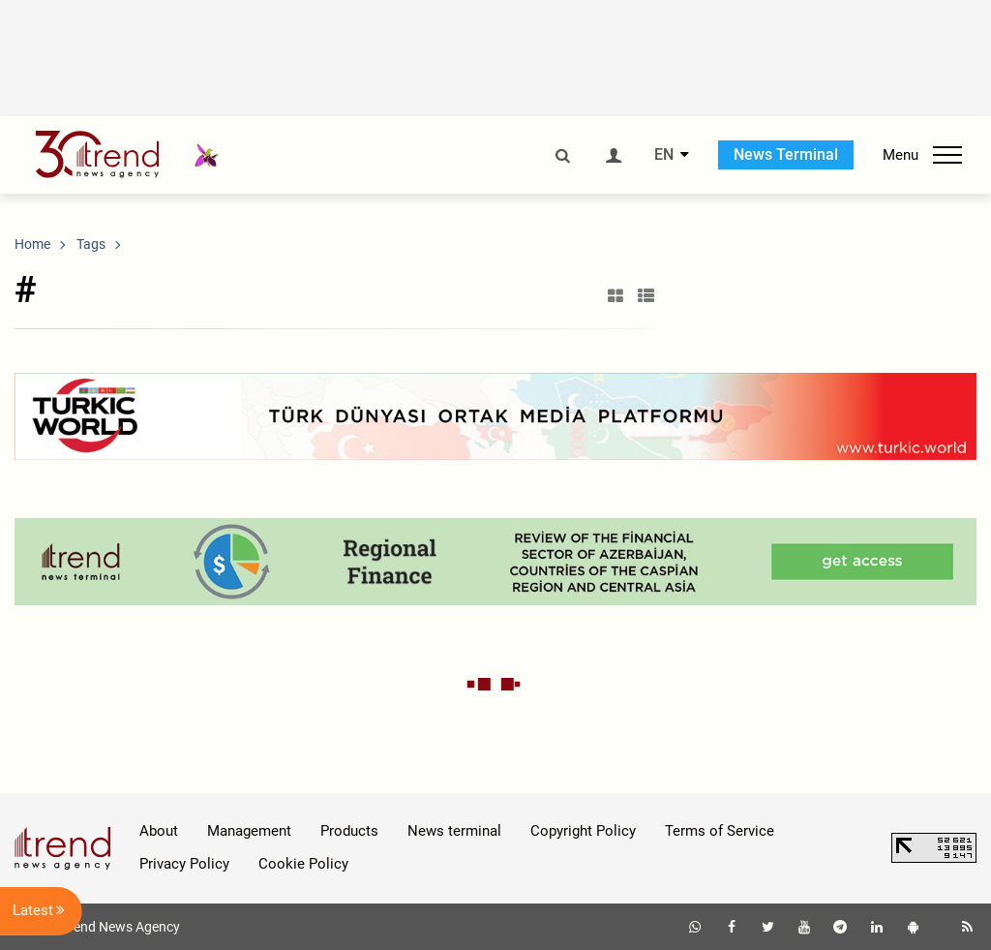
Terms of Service (719, 831)
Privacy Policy (184, 864)
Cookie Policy (303, 864)
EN (664, 155)
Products (349, 831)
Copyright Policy (583, 831)
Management (249, 831)
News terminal (454, 831)
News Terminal (786, 154)
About (158, 831)
